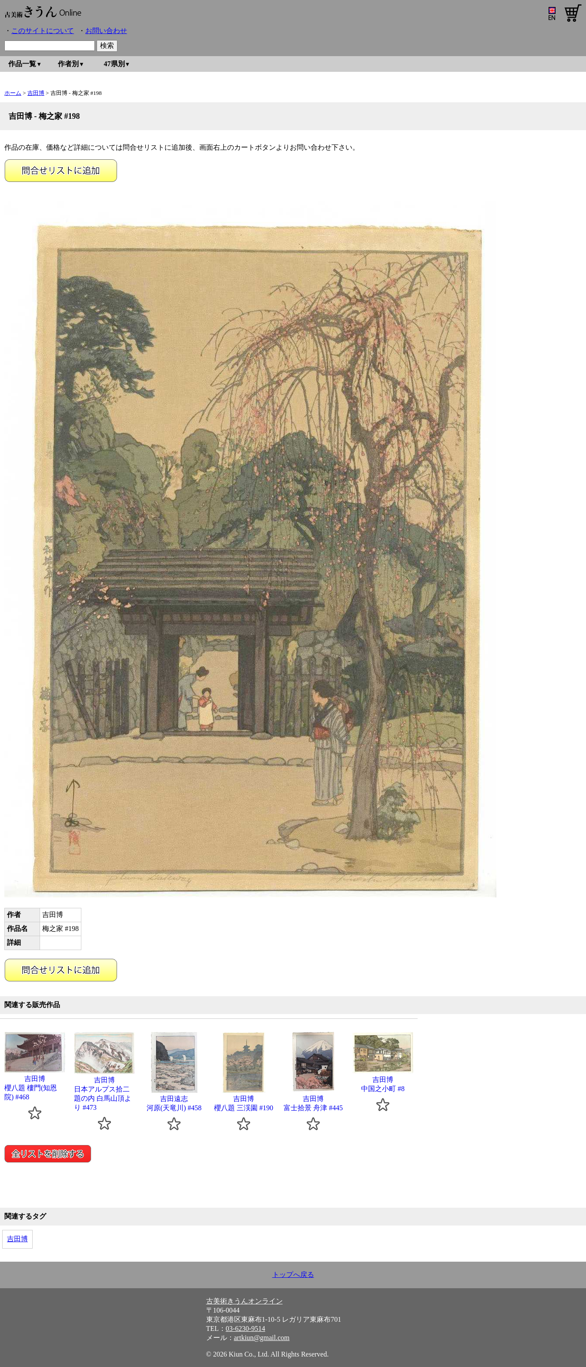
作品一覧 (22, 63)
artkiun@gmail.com (262, 1337)
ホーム (12, 93)
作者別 (68, 63)
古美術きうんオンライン (244, 1301)
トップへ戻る (293, 1274)
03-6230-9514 (245, 1328)
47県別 (114, 63)
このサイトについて (42, 30)
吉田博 (35, 93)
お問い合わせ (106, 30)
